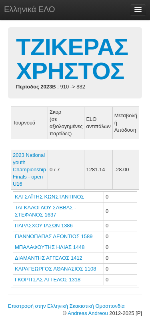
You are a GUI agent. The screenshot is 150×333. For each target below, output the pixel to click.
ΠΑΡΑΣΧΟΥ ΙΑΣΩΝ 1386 (44, 226)
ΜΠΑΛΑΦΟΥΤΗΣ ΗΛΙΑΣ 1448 (50, 247)
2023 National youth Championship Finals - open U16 (29, 169)
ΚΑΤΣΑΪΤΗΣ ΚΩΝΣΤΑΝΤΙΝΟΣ (50, 197)
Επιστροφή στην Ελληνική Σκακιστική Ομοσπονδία (66, 306)
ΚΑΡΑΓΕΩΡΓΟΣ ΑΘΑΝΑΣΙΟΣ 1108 (55, 269)
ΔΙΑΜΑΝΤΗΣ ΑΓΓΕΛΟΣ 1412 (48, 258)
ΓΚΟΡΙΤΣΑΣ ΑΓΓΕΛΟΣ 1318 (47, 280)
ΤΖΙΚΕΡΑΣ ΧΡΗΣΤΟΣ (72, 59)
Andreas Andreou (88, 313)
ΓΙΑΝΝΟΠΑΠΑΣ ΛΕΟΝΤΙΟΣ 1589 (53, 236)
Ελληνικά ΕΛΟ (29, 9)
